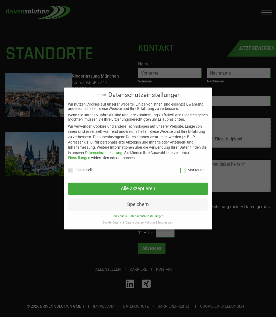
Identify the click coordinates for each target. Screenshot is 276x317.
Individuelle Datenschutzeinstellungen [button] (138, 213)
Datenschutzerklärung (103, 150)
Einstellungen (79, 155)
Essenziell (80, 167)
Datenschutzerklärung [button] (140, 219)
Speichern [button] (138, 201)
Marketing (192, 167)
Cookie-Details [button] (112, 219)
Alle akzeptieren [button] (138, 185)
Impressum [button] (166, 219)
